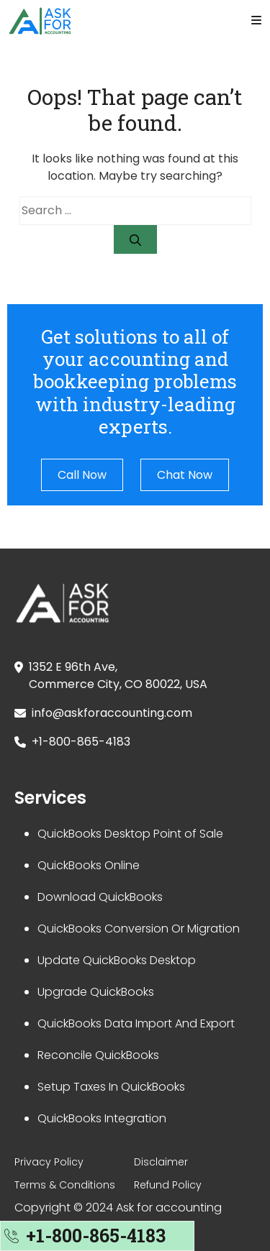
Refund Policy (168, 1185)
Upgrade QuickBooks (95, 992)
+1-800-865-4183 (81, 741)
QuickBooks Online (88, 865)
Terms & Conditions (64, 1185)
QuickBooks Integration (101, 1118)
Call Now (82, 475)
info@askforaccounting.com (112, 713)
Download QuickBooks (100, 897)
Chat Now (184, 475)
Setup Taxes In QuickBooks (111, 1086)
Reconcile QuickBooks (98, 1055)
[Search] (135, 239)
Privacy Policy (49, 1162)
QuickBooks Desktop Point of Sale (130, 833)
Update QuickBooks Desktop (116, 960)
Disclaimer (161, 1162)
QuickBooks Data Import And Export (136, 1023)
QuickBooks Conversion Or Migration (138, 928)
